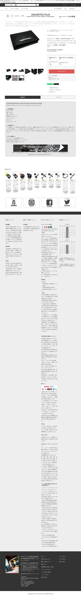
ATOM (45, 577)
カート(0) (72, 5)
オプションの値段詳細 (52, 75)
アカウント (64, 5)
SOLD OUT (61, 71)
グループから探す (23, 8)
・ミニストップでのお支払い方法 (48, 546)
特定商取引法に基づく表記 (53, 78)
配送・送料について (45, 561)
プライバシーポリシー (46, 569)
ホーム (6, 8)
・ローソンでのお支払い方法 (47, 535)
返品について (51, 77)
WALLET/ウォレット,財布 (54, 31)
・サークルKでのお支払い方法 (48, 542)
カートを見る (62, 559)
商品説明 (22, 97)
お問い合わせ (71, 8)
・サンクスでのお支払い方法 (47, 544)
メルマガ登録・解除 (57, 8)
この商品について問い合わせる (54, 89)
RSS (42, 577)
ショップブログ (44, 574)
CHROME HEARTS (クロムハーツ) (56, 30)
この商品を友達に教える (52, 87)
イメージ (58, 97)
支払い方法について (45, 559)
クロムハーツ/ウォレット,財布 (68, 30)
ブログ (64, 8)
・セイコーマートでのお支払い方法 (49, 540)
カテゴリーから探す (13, 8)
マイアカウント (62, 556)
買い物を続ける (51, 91)
